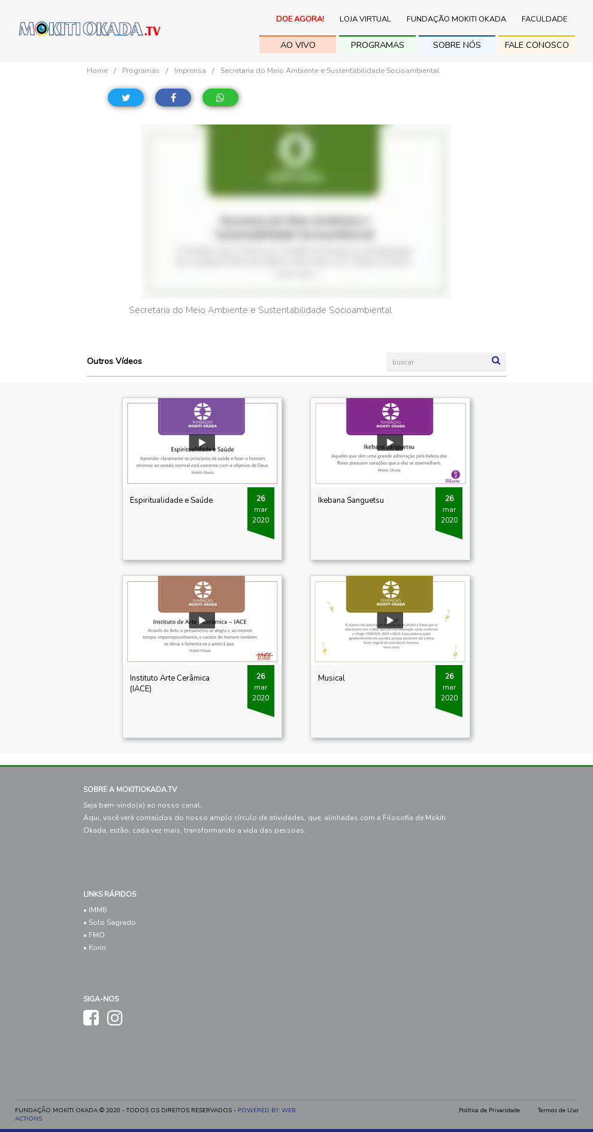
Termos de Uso (558, 1110)
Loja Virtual (365, 19)
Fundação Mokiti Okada (456, 19)
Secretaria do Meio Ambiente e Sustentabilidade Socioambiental (330, 70)
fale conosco (537, 45)
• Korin (94, 947)
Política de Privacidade (489, 1110)
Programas (377, 45)
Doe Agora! (300, 19)
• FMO (94, 935)
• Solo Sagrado (109, 922)
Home (97, 70)
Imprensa (190, 70)
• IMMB (95, 910)
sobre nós (457, 45)
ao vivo (298, 45)
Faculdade (544, 19)
